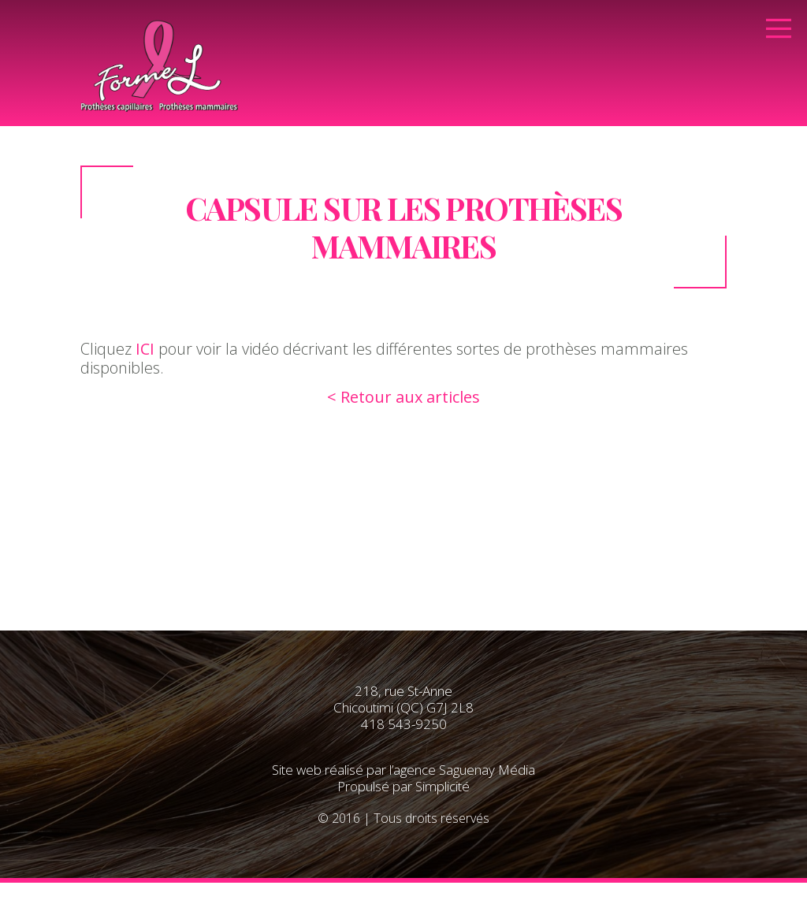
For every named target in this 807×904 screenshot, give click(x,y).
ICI (145, 348)
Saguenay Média (487, 770)
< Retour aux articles (403, 396)
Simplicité (442, 786)
